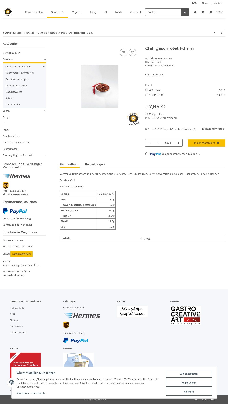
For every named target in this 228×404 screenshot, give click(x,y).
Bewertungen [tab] (95, 164)
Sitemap (14, 320)
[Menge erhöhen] (178, 142)
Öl (4, 123)
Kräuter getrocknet (16, 85)
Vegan (6, 110)
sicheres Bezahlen (73, 333)
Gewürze (8, 59)
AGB (194, 3)
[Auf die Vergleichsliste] (123, 52)
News (205, 3)
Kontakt (218, 3)
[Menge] (158, 142)
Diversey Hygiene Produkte (18, 155)
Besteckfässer (10, 148)
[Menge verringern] (149, 142)
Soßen (9, 98)
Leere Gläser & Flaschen (16, 142)
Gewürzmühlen (11, 52)
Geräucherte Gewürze (18, 66)
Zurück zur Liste (13, 32)
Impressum (23, 393)
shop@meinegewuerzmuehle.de (21, 265)
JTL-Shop (210, 399)
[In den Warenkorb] (62, 44)
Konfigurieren (188, 383)
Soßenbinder (12, 104)
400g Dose (187, 90)
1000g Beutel (187, 95)
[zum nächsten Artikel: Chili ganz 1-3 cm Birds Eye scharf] (221, 32)
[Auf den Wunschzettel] (132, 52)
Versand (172, 117)
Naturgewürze (166, 65)
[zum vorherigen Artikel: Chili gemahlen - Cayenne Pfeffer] (214, 32)
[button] (195, 12)
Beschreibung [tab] (70, 164)
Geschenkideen (11, 136)
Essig (6, 117)
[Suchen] (163, 12)
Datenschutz (38, 393)
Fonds (6, 129)
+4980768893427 (21, 254)
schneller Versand (73, 307)
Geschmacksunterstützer (19, 72)
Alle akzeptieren (188, 374)
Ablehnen (189, 391)
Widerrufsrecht (18, 332)
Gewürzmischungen (16, 79)
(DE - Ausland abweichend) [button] (182, 129)
